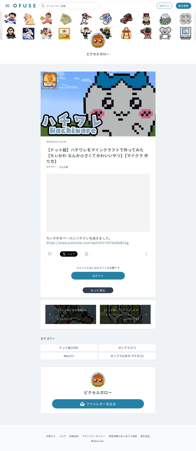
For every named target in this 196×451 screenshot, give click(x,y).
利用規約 (74, 436)
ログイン (164, 5)
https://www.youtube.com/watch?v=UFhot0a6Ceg (87, 242)
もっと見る (98, 290)
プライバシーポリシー (94, 436)
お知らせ (51, 436)
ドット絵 (63, 166)
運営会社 (145, 436)
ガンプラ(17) (127, 348)
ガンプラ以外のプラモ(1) (127, 356)
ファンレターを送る (98, 404)
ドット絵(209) (69, 348)
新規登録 (184, 5)
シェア (68, 254)
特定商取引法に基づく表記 (123, 436)
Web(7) (69, 356)
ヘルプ (62, 436)
